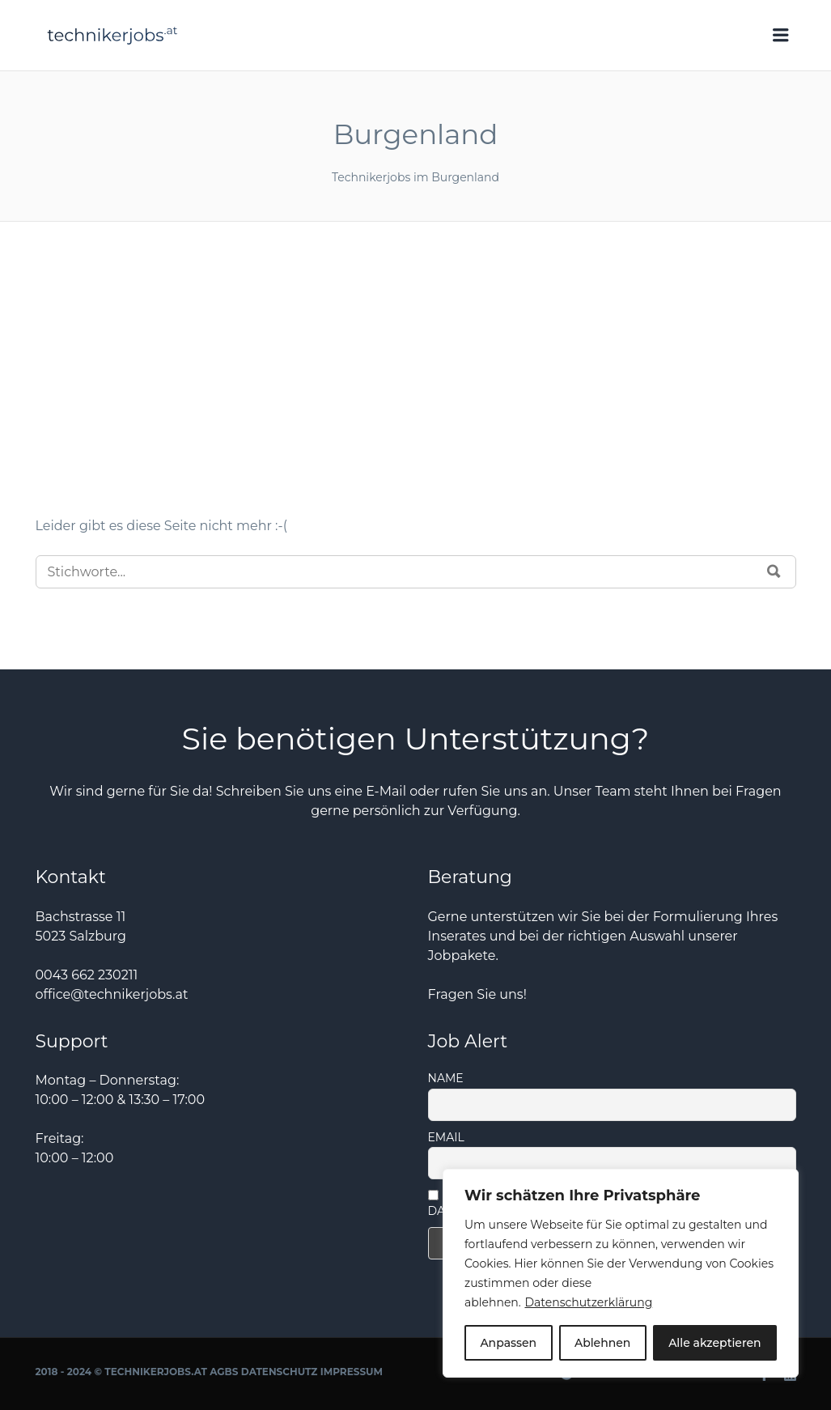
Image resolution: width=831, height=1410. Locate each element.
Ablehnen (602, 1343)
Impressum (351, 1371)
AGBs (224, 1371)
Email (446, 1137)
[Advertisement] (416, 395)
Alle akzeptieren (714, 1343)
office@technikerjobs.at (112, 994)
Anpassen (508, 1343)
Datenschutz (279, 1371)
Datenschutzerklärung (588, 1302)
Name (446, 1078)
